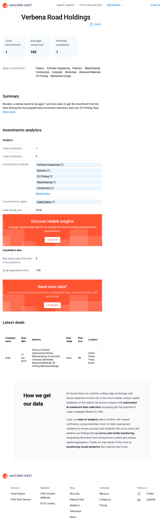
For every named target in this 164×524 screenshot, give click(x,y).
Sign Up (52, 240)
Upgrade (52, 305)
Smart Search (65, 5)
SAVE (95, 24)
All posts (74, 493)
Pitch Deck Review (91, 5)
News (73, 517)
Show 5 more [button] (43, 193)
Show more (9, 111)
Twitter (145, 494)
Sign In (155, 5)
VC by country (47, 503)
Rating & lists (77, 499)
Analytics (75, 505)
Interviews (75, 511)
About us (104, 493)
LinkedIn (146, 500)
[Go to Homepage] (17, 5)
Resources (115, 5)
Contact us (105, 499)
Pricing (103, 505)
